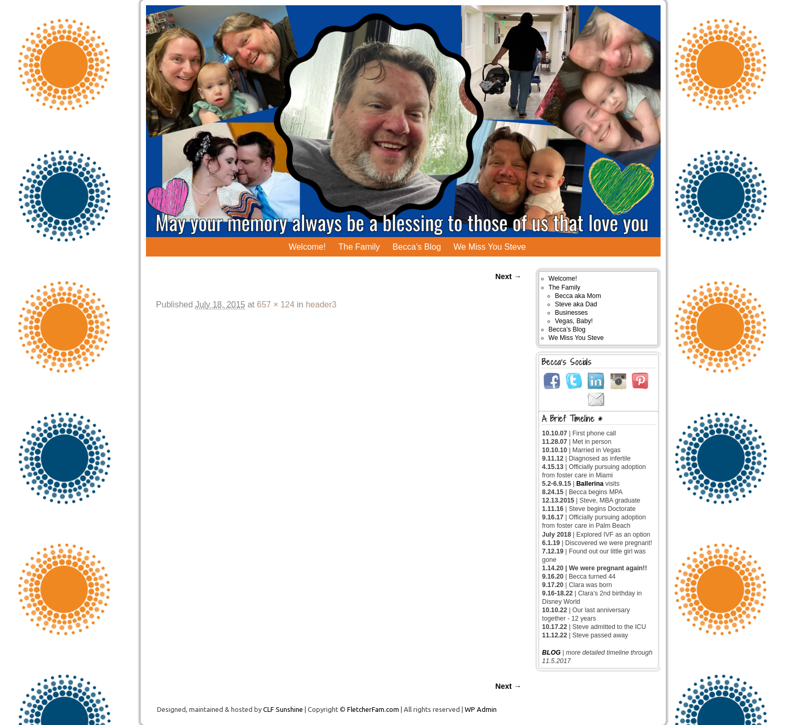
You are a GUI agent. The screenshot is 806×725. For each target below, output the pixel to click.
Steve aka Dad (576, 304)
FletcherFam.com (373, 709)
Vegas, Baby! (574, 321)
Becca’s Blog (417, 246)
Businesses (571, 312)
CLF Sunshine (283, 709)
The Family (359, 246)
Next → (508, 276)
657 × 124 (276, 304)
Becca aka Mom (578, 296)
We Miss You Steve (490, 246)
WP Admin (481, 709)
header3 (321, 304)
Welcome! (307, 246)
